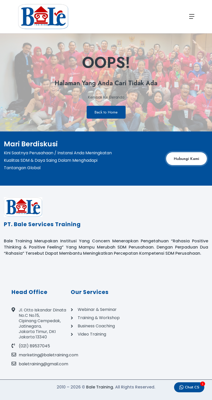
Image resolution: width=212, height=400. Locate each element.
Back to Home (106, 112)
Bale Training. (100, 387)
